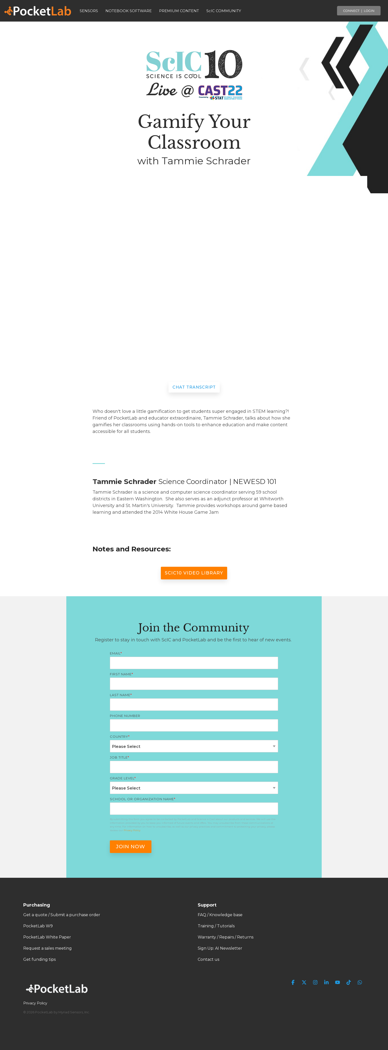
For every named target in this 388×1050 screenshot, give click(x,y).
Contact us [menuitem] (208, 959)
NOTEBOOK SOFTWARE (128, 10)
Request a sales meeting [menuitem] (47, 948)
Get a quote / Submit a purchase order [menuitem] (61, 914)
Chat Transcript (194, 387)
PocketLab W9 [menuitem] (38, 926)
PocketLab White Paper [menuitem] (47, 937)
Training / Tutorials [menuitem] (216, 926)
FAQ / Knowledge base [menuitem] (220, 914)
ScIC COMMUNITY (223, 10)
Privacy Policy (132, 830)
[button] (293, 982)
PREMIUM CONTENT (179, 10)
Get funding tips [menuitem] (39, 959)
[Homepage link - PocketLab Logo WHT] (58, 994)
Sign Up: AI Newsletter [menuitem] (220, 948)
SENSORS (89, 10)
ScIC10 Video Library (194, 573)
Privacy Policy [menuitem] (35, 1003)
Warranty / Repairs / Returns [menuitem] (225, 937)
